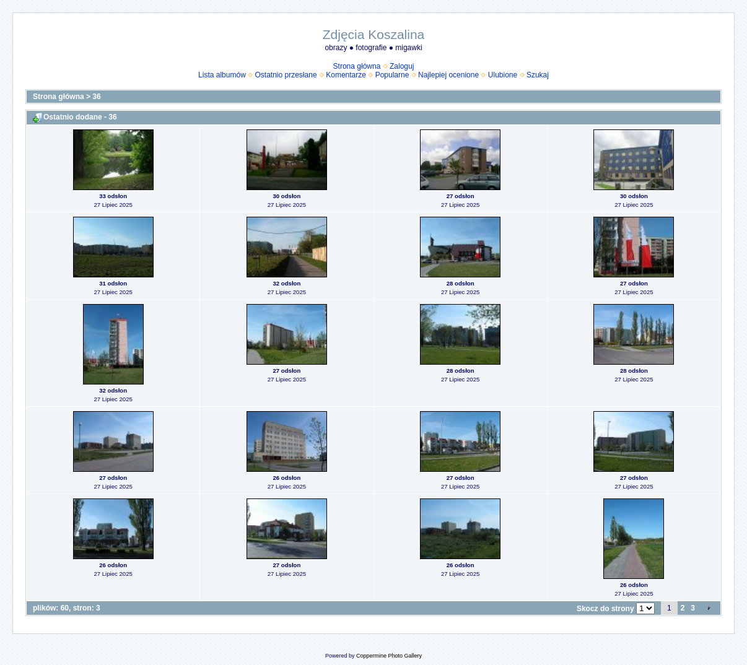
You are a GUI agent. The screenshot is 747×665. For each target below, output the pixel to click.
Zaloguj (402, 66)
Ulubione (502, 75)
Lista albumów (222, 75)
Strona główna (357, 66)
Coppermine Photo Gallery (389, 656)
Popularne (392, 75)
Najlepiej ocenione (448, 75)
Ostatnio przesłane (286, 75)
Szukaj (537, 75)
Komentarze (346, 75)
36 (96, 96)
